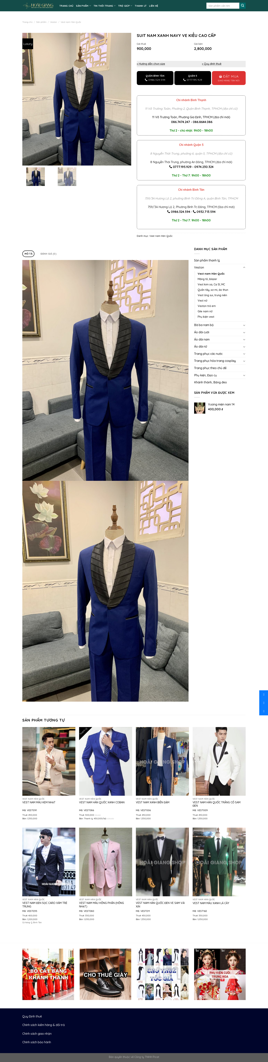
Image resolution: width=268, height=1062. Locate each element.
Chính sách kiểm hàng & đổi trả (43, 1025)
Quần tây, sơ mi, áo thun (213, 290)
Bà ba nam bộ (204, 325)
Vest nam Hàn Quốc (71, 22)
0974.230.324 (203, 167)
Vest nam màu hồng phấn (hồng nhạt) (101, 904)
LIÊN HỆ (153, 5)
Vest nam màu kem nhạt (38, 802)
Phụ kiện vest (206, 316)
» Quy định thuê (211, 64)
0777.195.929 (182, 167)
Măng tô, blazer (207, 279)
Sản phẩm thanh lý (207, 260)
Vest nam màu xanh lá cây (211, 903)
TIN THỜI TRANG (105, 5)
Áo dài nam (202, 339)
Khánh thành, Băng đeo (210, 382)
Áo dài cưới (201, 332)
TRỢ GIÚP (125, 5)
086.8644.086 (202, 122)
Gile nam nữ (205, 311)
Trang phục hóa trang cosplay (215, 361)
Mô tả (28, 253)
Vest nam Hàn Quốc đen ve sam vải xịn (160, 904)
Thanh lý (140, 5)
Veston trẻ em (207, 306)
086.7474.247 (180, 122)
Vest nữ (202, 300)
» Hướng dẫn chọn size (151, 64)
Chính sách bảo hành (36, 1042)
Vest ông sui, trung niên (212, 295)
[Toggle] (244, 267)
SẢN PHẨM (83, 5)
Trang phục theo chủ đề (210, 368)
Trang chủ (27, 22)
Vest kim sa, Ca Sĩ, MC (211, 284)
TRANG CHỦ (66, 5)
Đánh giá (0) (48, 253)
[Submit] (242, 6)
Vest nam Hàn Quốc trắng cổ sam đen (216, 804)
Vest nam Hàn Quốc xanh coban (102, 802)
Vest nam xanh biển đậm (152, 802)
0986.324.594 (180, 212)
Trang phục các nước (208, 354)
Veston (53, 22)
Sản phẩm (41, 22)
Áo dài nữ (200, 346)
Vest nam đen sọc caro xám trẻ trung (44, 904)
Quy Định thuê (32, 1016)
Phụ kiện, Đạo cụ (205, 375)
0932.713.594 (206, 212)
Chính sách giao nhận (37, 1033)
